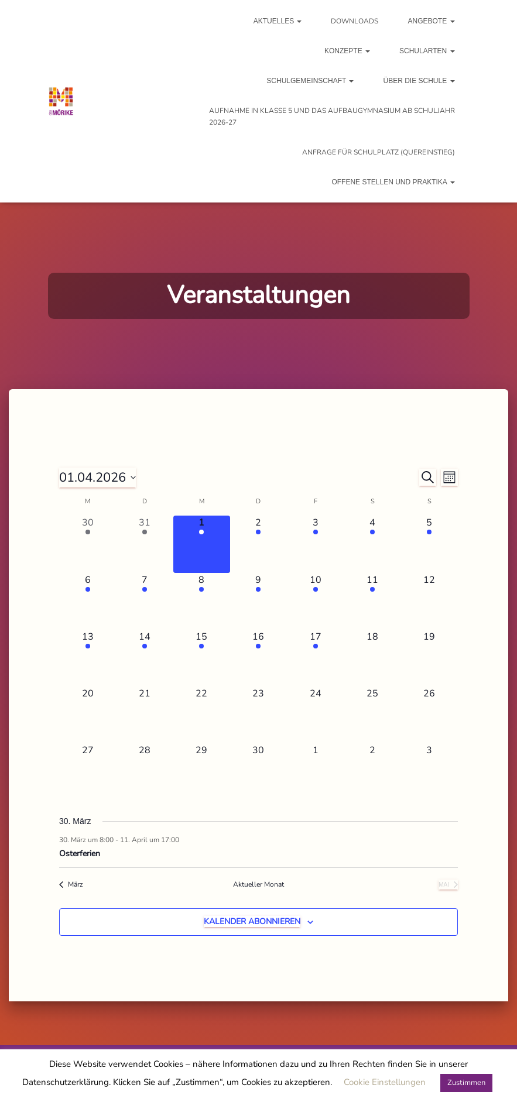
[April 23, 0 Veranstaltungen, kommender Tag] (258, 714)
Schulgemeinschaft (310, 80)
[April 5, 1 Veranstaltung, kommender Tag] (429, 544)
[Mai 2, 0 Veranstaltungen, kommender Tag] (372, 771)
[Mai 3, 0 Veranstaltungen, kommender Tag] (429, 771)
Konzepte (347, 51)
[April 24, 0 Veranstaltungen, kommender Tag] (315, 714)
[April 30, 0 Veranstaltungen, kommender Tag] (258, 771)
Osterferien (79, 853)
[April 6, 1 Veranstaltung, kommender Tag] (87, 601)
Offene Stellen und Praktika (392, 182)
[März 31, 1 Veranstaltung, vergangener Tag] (144, 544)
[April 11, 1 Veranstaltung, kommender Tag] (372, 601)
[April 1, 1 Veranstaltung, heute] (201, 544)
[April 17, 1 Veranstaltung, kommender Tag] (315, 658)
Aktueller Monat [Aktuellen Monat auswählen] (258, 884)
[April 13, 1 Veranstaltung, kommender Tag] (87, 658)
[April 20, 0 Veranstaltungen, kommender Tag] (87, 714)
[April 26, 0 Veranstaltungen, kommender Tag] (429, 714)
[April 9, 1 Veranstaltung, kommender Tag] (258, 601)
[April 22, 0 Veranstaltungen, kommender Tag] (201, 714)
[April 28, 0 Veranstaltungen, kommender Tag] (144, 771)
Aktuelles (278, 21)
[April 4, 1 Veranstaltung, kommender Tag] (372, 544)
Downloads (354, 21)
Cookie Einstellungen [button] (385, 1082)
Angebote (431, 21)
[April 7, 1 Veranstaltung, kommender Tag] (144, 601)
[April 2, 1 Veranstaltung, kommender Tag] (258, 544)
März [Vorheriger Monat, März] (71, 884)
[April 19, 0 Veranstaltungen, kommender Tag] (429, 658)
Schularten (426, 51)
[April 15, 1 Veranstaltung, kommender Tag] (201, 658)
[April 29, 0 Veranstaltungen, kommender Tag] (201, 771)
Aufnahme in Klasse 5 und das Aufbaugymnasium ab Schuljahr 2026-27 (332, 116)
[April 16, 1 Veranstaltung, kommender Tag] (258, 658)
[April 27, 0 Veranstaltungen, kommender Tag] (87, 771)
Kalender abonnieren (252, 921)
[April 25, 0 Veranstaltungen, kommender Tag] (372, 714)
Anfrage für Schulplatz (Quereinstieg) (378, 152)
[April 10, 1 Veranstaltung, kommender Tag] (315, 601)
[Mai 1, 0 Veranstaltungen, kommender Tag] (315, 771)
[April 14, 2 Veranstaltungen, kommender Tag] (144, 658)
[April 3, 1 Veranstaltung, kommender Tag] (315, 544)
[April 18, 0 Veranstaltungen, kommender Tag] (372, 658)
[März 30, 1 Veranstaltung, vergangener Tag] (87, 544)
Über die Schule (418, 80)
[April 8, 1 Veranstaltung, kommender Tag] (201, 601)
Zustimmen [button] (466, 1082)
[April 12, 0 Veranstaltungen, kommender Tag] (429, 601)
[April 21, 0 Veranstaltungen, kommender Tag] (144, 714)
